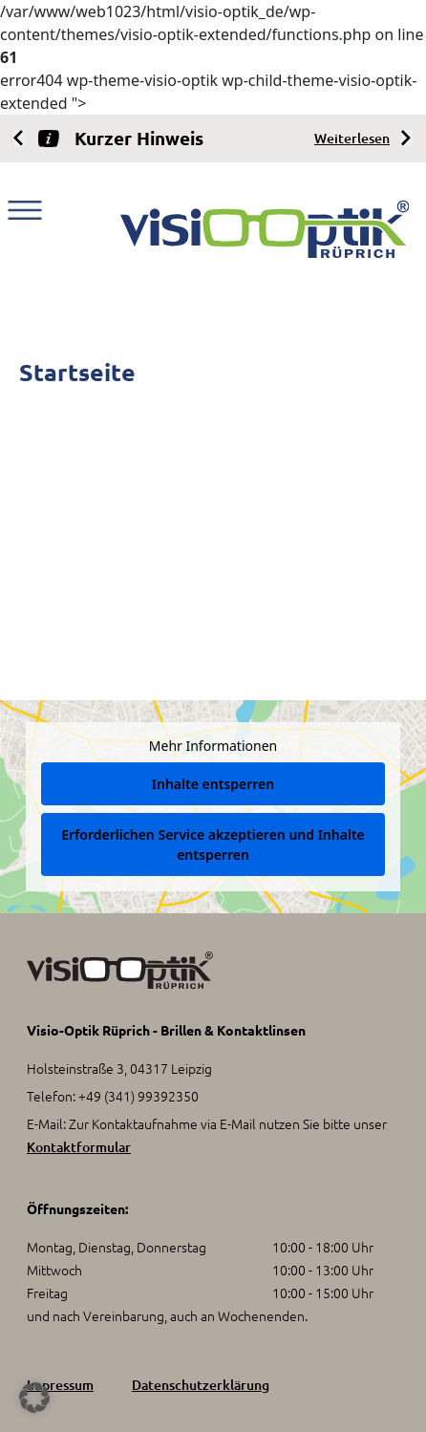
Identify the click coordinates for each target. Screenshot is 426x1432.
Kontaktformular (79, 1147)
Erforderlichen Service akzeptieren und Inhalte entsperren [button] (213, 844)
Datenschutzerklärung (200, 1385)
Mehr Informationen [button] (213, 746)
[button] (34, 1397)
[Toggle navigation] (25, 210)
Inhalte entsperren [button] (213, 784)
